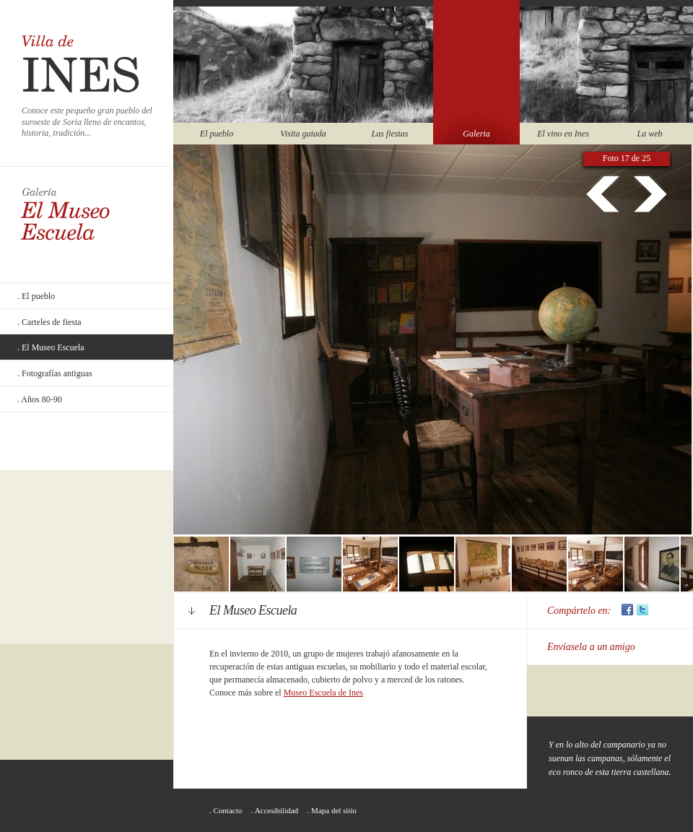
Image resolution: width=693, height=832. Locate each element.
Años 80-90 (41, 399)
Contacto (228, 810)
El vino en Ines (563, 134)
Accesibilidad (276, 810)
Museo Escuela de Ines (323, 693)
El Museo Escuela (53, 347)
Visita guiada (303, 134)
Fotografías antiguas (57, 373)
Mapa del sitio (334, 810)
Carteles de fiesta (52, 322)
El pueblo (216, 134)
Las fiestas (389, 134)
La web (649, 134)
